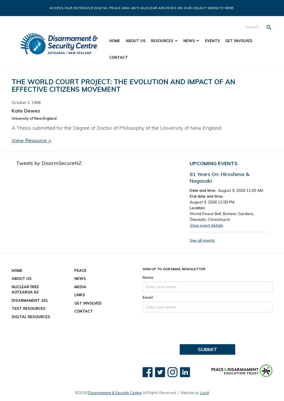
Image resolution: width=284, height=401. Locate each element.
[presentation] (185, 326)
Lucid (204, 392)
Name (148, 277)
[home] (59, 43)
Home (114, 41)
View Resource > (31, 140)
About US (136, 41)
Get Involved (238, 41)
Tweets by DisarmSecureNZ (49, 163)
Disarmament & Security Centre (115, 392)
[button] (164, 41)
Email (148, 297)
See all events (202, 240)
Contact (118, 57)
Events (212, 41)
